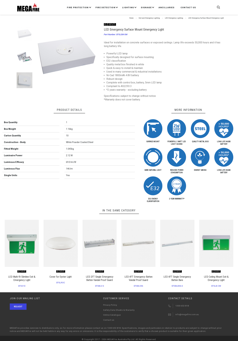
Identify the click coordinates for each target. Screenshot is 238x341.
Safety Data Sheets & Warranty (119, 310)
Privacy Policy (110, 305)
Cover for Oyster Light (61, 276)
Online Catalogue (112, 315)
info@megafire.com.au (187, 314)
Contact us (108, 320)
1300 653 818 (182, 306)
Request (18, 307)
